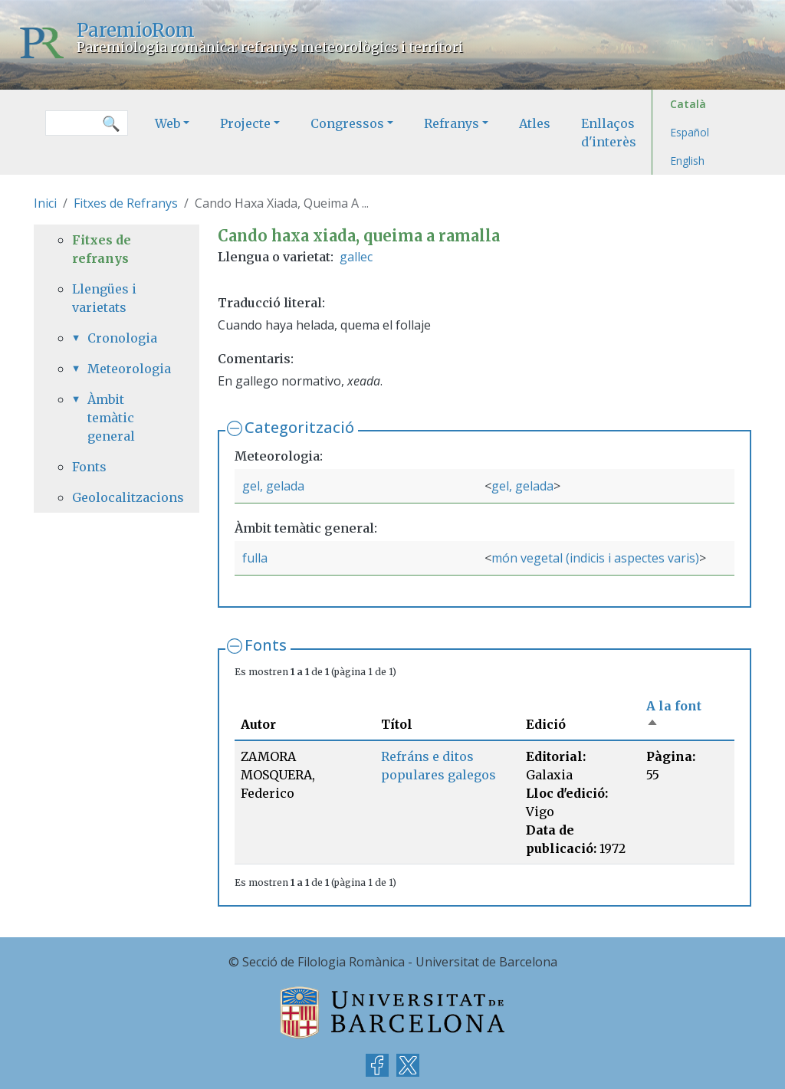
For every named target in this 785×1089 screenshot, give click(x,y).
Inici (45, 203)
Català (688, 104)
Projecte (245, 123)
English (687, 160)
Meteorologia (124, 368)
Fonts (266, 645)
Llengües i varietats (104, 298)
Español (689, 132)
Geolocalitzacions (116, 497)
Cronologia (122, 338)
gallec (356, 256)
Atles (534, 123)
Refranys (451, 123)
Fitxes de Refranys (126, 203)
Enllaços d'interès (608, 132)
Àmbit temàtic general (111, 418)
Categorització (299, 427)
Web (167, 123)
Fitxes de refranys (101, 249)
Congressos (347, 123)
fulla (255, 557)
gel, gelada (273, 485)
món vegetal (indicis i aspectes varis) (595, 557)
